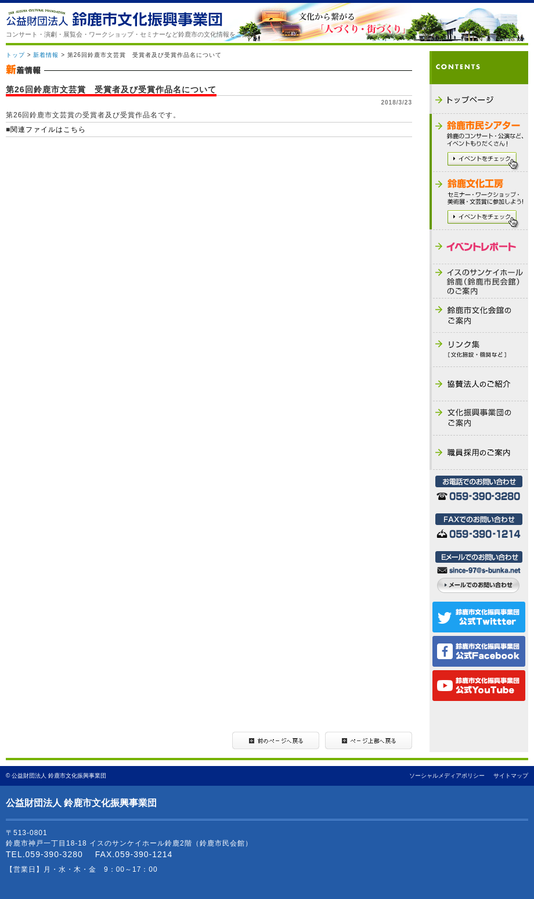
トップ (15, 55)
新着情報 (46, 55)
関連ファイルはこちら (48, 129)
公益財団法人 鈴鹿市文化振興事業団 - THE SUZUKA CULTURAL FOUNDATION (114, 18)
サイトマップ (510, 775)
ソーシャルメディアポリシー (447, 775)
